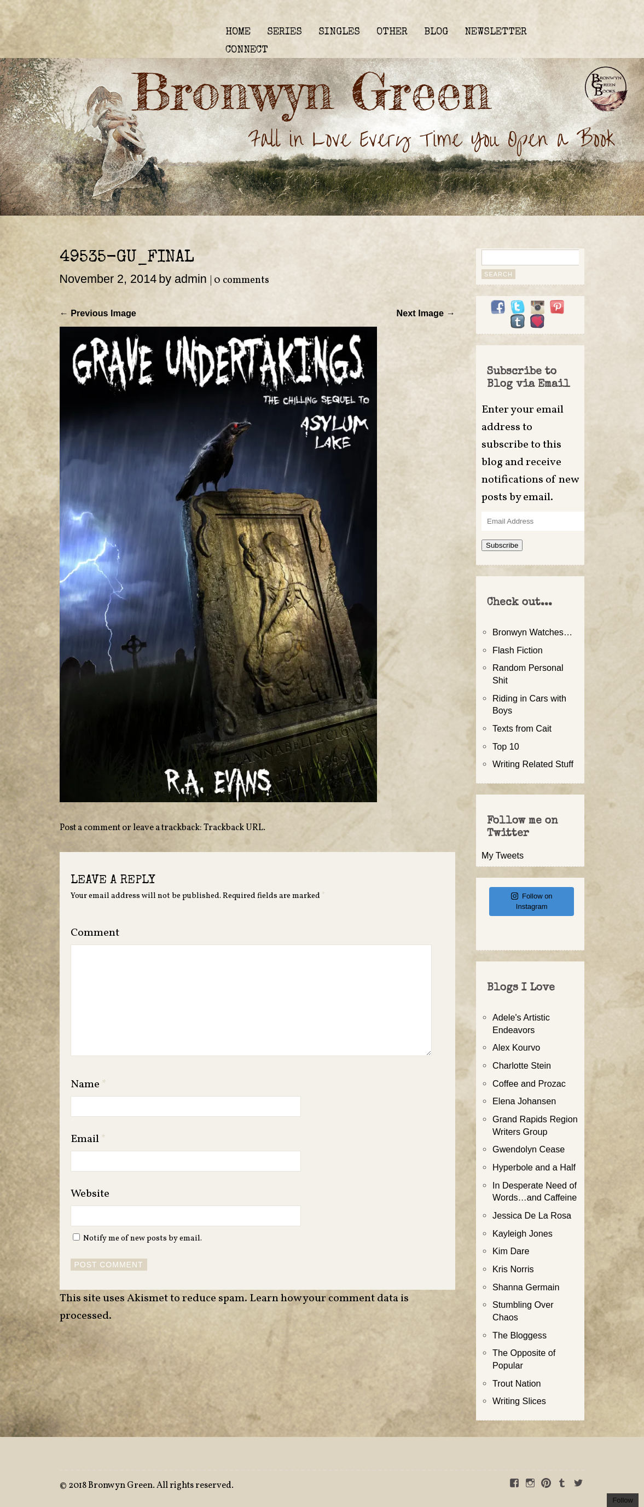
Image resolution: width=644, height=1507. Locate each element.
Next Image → (426, 313)
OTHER (392, 32)
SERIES (284, 32)
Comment (95, 933)
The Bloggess (519, 1335)
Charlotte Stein (521, 1065)
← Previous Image (98, 313)
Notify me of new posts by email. (142, 1238)
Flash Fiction (517, 650)
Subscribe (502, 545)
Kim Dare (510, 1251)
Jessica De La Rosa (531, 1215)
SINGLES (339, 32)
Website (90, 1194)
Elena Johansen (524, 1101)
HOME (238, 32)
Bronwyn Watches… (532, 632)
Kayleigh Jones (522, 1233)
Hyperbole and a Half (534, 1167)
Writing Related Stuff (532, 764)
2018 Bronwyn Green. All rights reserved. (151, 1486)
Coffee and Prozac (529, 1083)
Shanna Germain (525, 1287)
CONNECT (246, 50)
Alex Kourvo (516, 1047)
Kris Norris (513, 1269)
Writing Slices (519, 1401)
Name (89, 1084)
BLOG (436, 32)
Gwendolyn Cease (528, 1149)
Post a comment (90, 828)
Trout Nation (516, 1383)
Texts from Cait (522, 728)
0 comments (241, 280)
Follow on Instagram (532, 901)
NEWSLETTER (496, 32)
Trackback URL (233, 828)
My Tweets (502, 855)
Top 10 (505, 746)
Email (88, 1139)
